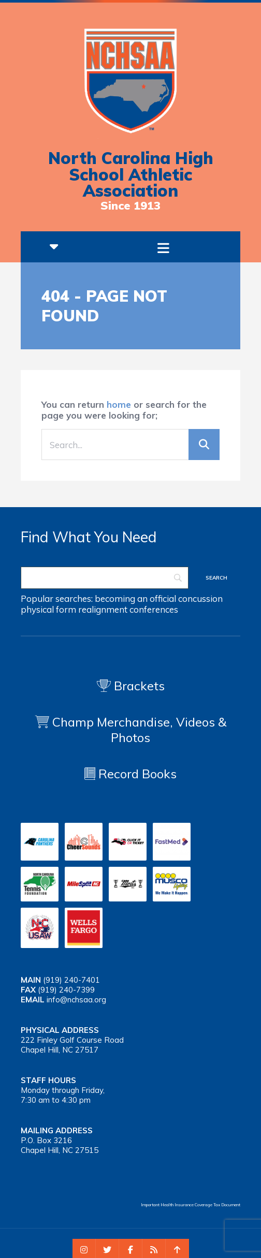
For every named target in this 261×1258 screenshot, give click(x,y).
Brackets (131, 685)
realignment (102, 609)
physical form (48, 609)
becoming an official (135, 598)
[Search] (105, 578)
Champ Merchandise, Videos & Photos (139, 729)
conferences (153, 609)
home (119, 404)
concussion (200, 598)
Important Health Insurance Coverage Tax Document (190, 1204)
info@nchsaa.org (76, 999)
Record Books (130, 773)
